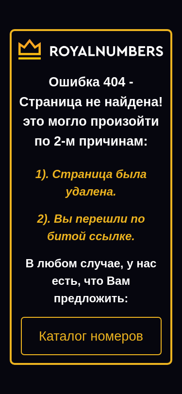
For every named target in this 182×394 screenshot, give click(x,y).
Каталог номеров (91, 336)
